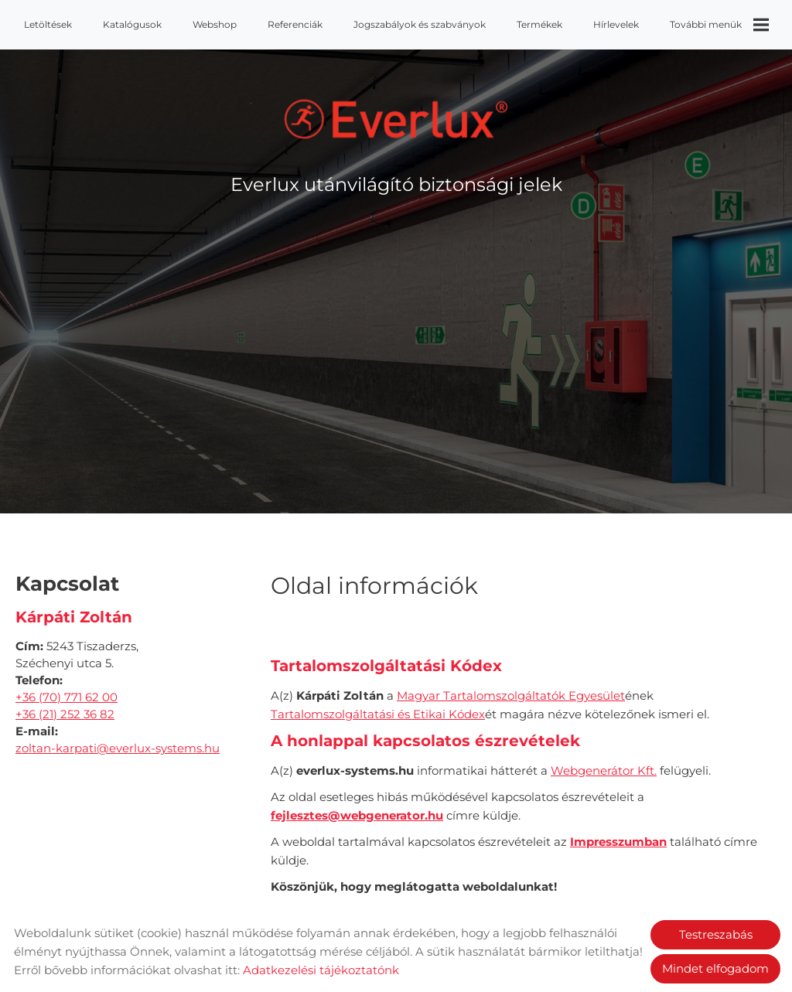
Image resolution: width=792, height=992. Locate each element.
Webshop (215, 24)
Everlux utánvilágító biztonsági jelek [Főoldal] (396, 184)
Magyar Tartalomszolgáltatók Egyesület (511, 695)
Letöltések (48, 24)
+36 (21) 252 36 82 (64, 714)
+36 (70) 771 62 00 (66, 697)
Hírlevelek (616, 24)
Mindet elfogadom (715, 968)
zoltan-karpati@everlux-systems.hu (117, 748)
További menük (719, 24)
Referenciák (295, 24)
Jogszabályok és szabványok (419, 24)
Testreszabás (716, 934)
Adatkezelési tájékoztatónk (321, 970)
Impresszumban (618, 841)
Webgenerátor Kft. (604, 770)
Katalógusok (132, 24)
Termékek (539, 24)
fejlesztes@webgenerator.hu (357, 815)
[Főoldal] (396, 119)
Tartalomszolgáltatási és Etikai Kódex (378, 714)
